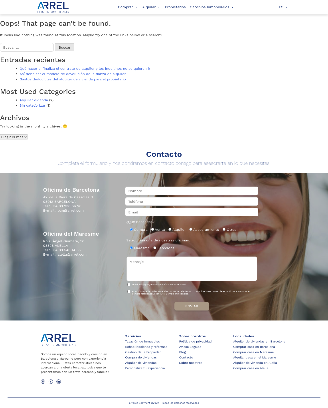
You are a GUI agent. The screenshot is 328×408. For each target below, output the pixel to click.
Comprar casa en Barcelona (254, 346)
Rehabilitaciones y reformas (146, 346)
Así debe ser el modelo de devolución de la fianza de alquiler (73, 74)
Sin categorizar (32, 105)
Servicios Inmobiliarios (212, 7)
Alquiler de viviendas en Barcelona (259, 341)
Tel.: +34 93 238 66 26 (62, 206)
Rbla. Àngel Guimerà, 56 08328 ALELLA (63, 243)
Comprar (128, 7)
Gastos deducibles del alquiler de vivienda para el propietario (73, 79)
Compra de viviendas (141, 357)
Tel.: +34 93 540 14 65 (62, 250)
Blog (182, 352)
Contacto (186, 357)
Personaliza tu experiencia (145, 368)
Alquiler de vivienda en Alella (255, 362)
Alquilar (151, 7)
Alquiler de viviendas (140, 362)
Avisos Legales (190, 346)
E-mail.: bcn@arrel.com (63, 210)
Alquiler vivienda (34, 100)
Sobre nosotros (190, 362)
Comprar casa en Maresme (253, 352)
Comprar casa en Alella (250, 368)
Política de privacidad (195, 341)
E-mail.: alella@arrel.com (65, 254)
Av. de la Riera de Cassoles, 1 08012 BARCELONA (68, 199)
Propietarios (175, 7)
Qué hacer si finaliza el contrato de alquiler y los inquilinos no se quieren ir (85, 68)
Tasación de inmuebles (142, 341)
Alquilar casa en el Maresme (254, 357)
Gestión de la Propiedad (143, 352)
